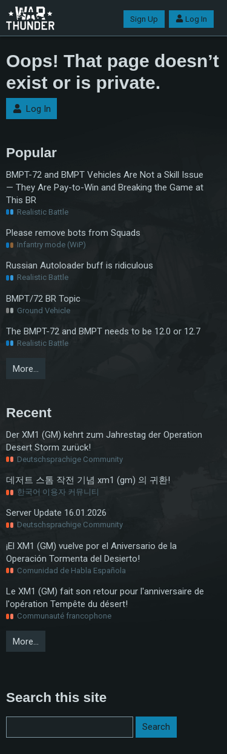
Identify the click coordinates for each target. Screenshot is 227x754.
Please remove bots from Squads (73, 232)
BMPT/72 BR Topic (43, 298)
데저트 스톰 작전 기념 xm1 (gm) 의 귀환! (88, 480)
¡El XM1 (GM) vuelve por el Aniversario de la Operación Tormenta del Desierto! (91, 552)
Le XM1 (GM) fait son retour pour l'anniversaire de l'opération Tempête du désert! (105, 597)
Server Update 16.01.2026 (56, 512)
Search (156, 726)
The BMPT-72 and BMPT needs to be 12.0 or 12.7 (103, 331)
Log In (191, 19)
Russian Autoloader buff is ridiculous (79, 265)
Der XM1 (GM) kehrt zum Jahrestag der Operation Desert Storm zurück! (104, 441)
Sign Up (144, 19)
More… (26, 368)
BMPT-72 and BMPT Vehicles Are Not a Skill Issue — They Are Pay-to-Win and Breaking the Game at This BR (104, 187)
